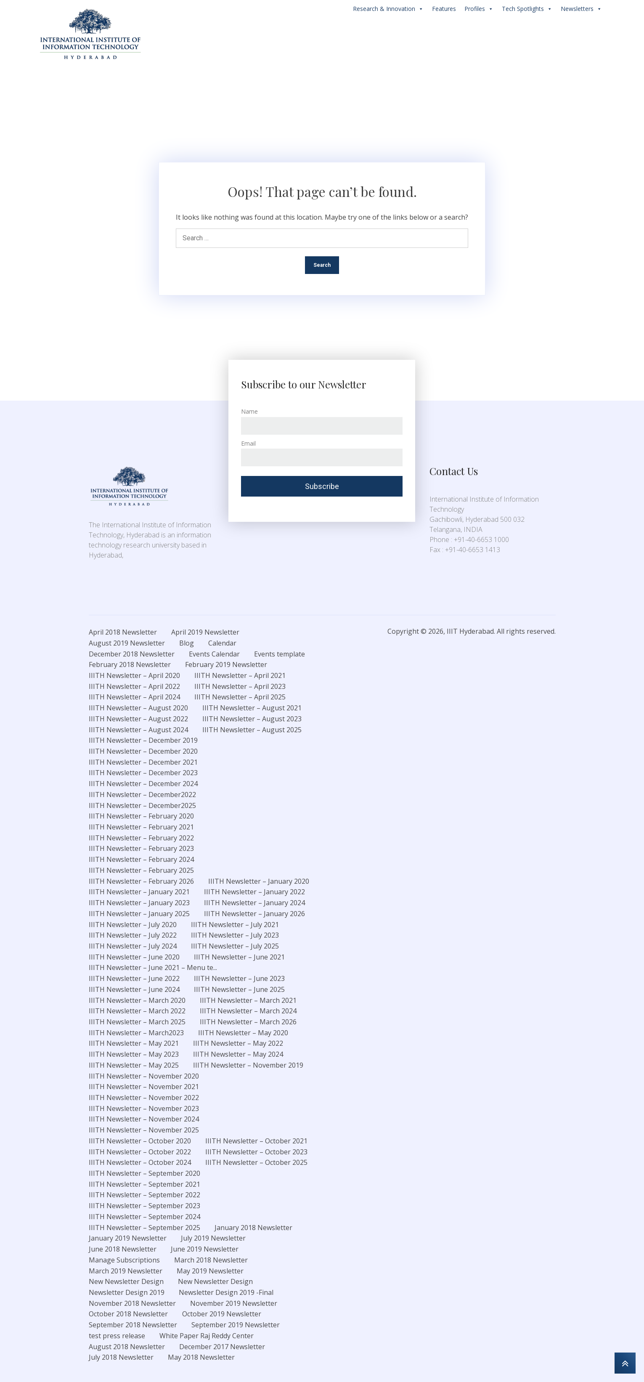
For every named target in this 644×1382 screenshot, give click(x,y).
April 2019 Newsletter (205, 632)
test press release (117, 1335)
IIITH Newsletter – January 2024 (254, 902)
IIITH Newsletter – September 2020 (144, 1173)
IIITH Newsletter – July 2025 (235, 946)
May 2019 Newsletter (210, 1271)
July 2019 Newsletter (213, 1238)
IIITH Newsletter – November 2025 (144, 1130)
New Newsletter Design (126, 1281)
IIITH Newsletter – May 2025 (134, 1065)
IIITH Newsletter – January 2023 (139, 902)
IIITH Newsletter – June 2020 (134, 957)
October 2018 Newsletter (128, 1313)
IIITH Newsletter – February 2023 (141, 848)
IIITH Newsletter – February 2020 (141, 816)
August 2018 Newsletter (127, 1346)
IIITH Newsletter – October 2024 (140, 1162)
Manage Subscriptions (124, 1260)
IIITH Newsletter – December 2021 (143, 762)
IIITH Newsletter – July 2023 (235, 935)
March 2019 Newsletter (125, 1271)
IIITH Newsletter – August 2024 (138, 729)
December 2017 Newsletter (222, 1346)
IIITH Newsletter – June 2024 (134, 989)
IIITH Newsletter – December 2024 (143, 783)
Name (249, 411)
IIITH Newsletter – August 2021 (252, 707)
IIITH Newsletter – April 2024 (134, 697)
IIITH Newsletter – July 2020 (133, 924)
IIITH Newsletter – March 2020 (137, 1000)
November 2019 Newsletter (233, 1303)
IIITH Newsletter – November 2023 (144, 1108)
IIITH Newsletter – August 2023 (252, 718)
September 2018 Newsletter (133, 1324)
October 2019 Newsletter (221, 1313)
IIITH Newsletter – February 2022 (141, 837)
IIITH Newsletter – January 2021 (139, 891)
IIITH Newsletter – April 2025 (240, 697)
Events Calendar (214, 654)
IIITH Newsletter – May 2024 (238, 1054)
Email (248, 443)
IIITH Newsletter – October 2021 (256, 1140)
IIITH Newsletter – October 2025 (256, 1162)
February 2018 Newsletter (130, 664)
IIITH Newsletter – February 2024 (141, 859)
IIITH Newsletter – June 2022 (134, 978)
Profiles (478, 8)
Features (444, 9)
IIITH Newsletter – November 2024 (144, 1119)
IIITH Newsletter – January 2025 (139, 913)
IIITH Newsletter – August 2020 (138, 707)
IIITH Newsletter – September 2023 (144, 1205)
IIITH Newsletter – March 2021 (248, 1000)
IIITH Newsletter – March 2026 (248, 1021)
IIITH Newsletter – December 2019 (143, 740)
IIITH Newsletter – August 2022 (138, 718)
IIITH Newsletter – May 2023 (134, 1054)
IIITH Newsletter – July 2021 (235, 924)
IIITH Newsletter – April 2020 (134, 675)
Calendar (222, 643)
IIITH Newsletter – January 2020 (258, 881)
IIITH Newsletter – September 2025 (144, 1227)
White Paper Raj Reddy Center (206, 1335)
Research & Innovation (388, 8)
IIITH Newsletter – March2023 (136, 1032)
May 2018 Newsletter (201, 1357)
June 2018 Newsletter (122, 1249)
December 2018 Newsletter (132, 654)
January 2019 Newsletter (128, 1238)
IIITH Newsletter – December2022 (142, 794)
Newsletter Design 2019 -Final (226, 1292)
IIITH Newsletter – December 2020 (143, 751)
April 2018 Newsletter (123, 632)
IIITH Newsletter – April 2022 (134, 686)
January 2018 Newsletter (253, 1227)
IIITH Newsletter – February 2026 (141, 881)
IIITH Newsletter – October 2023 (256, 1151)
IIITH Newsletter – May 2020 (243, 1032)
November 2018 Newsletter (132, 1303)
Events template (279, 654)
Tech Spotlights (527, 8)
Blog (186, 643)
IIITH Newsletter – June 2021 (239, 957)
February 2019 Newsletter (226, 664)
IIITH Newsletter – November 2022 (144, 1097)
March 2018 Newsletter (211, 1260)
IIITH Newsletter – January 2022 (254, 891)
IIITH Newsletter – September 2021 (144, 1184)
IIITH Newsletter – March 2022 (137, 1010)
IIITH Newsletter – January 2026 (254, 913)
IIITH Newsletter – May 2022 (238, 1043)
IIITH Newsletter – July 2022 (133, 935)
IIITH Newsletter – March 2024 (248, 1010)
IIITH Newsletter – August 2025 (252, 729)
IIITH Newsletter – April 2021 (240, 675)
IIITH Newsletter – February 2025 (141, 870)
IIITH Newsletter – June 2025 (239, 989)
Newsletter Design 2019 (126, 1292)
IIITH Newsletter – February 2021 (141, 827)
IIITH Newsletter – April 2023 (240, 686)
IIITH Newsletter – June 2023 (239, 978)
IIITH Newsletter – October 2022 (140, 1151)
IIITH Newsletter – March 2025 (137, 1021)
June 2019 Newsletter (205, 1249)
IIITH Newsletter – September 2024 (144, 1216)
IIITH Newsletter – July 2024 (133, 946)
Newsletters (581, 8)
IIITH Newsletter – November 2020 (144, 1076)
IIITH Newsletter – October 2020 (140, 1140)
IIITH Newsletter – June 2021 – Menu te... (153, 967)
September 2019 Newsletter (235, 1324)
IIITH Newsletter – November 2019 (248, 1065)
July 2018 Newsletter (121, 1357)
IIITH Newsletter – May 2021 (134, 1043)
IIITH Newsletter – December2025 (142, 805)
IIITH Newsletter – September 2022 (144, 1194)
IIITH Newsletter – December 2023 (143, 772)
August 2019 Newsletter (127, 643)
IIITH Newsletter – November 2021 (144, 1086)
